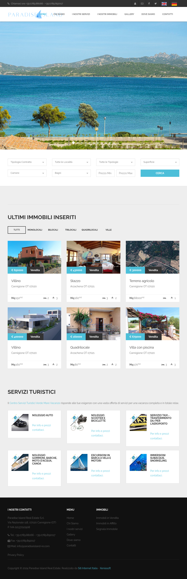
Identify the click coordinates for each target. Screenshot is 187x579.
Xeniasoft (105, 568)
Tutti (17, 230)
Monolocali (35, 230)
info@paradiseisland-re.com (33, 546)
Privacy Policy (16, 554)
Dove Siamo (148, 14)
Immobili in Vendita (107, 517)
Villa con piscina (141, 347)
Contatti (167, 14)
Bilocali (53, 230)
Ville (109, 230)
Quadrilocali (90, 230)
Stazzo (75, 281)
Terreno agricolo (141, 281)
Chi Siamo (59, 14)
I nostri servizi (81, 14)
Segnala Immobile (107, 529)
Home (43, 14)
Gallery (129, 14)
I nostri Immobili (107, 14)
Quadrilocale (80, 347)
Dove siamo (74, 540)
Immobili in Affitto (106, 523)
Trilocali (70, 230)
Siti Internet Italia (88, 568)
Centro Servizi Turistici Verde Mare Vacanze (34, 403)
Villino (16, 281)
